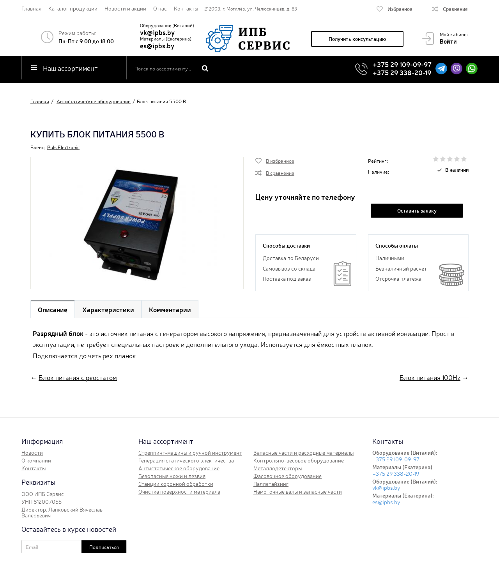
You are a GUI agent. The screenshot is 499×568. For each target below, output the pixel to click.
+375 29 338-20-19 (402, 72)
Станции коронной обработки (175, 483)
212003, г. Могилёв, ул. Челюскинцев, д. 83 (250, 8)
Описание (52, 309)
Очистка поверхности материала (179, 491)
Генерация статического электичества (186, 460)
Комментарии (170, 309)
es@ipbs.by (157, 45)
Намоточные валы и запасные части (297, 491)
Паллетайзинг (270, 483)
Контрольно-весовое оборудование (298, 460)
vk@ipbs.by (157, 32)
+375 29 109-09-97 (402, 64)
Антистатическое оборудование (178, 467)
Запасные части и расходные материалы (303, 452)
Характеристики (108, 309)
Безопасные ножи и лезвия (171, 475)
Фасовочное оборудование (287, 475)
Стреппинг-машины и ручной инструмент (190, 452)
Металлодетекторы (277, 467)
